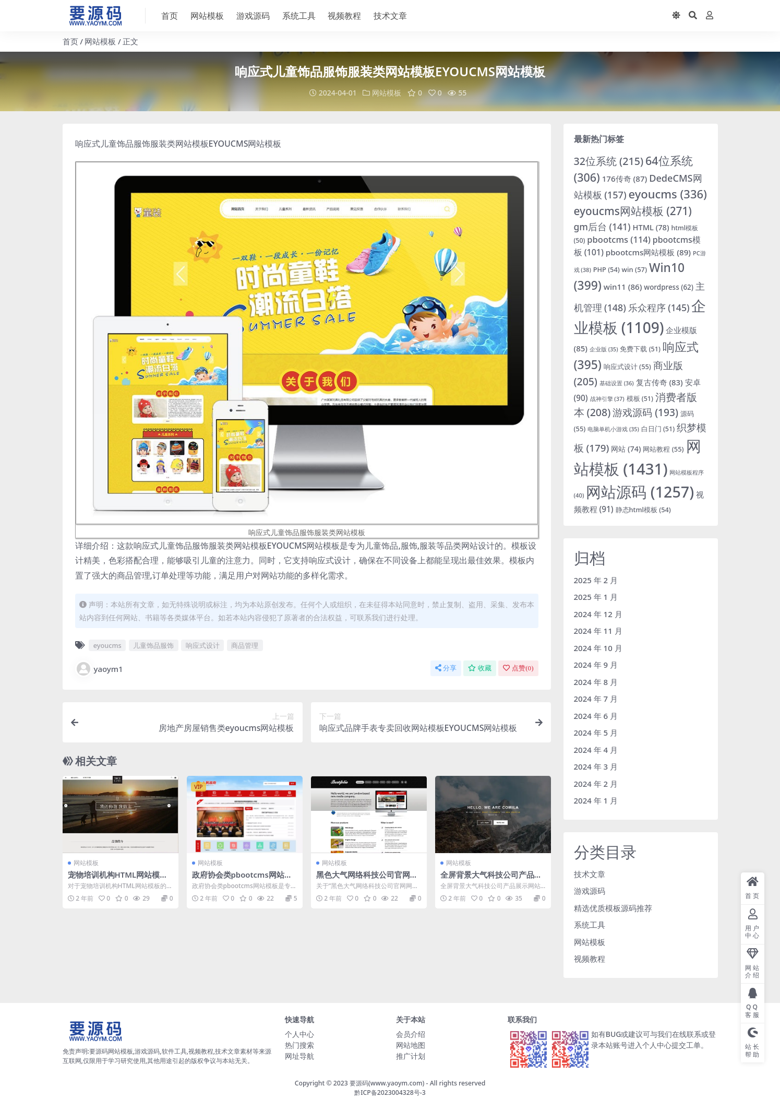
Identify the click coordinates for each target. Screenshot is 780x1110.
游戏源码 (589, 890)
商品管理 (244, 645)
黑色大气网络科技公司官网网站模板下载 (367, 879)
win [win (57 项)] (634, 269)
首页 (70, 41)
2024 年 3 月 (596, 766)
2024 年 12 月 (598, 613)
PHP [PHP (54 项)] (606, 269)
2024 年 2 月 (596, 783)
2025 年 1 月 (596, 597)
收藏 (479, 668)
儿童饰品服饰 (153, 645)
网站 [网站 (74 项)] (626, 449)
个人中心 (299, 1033)
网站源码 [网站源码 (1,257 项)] (640, 491)
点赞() (518, 668)
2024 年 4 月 (596, 749)
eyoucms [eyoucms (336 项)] (668, 194)
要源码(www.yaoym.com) (387, 1082)
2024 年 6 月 (596, 715)
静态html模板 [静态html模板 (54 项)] (643, 509)
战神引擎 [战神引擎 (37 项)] (607, 398)
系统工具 (589, 924)
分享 (446, 668)
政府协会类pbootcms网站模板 (242, 879)
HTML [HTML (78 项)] (650, 226)
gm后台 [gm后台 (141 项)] (602, 226)
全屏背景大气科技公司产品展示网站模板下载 (491, 879)
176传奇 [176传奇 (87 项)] (624, 178)
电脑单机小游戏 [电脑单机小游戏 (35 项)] (613, 428)
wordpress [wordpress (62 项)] (668, 286)
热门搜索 (299, 1044)
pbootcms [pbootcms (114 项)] (619, 239)
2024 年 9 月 (596, 664)
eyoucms (107, 645)
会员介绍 (410, 1033)
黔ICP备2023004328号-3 (390, 1092)
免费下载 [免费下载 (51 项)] (640, 349)
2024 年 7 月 (596, 698)
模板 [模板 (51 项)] (640, 398)
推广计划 (410, 1055)
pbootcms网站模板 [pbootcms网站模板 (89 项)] (648, 251)
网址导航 (299, 1055)
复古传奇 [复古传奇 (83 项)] (659, 382)
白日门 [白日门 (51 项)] (658, 428)
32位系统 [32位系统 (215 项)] (609, 160)
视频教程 (589, 958)
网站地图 (410, 1044)
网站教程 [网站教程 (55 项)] (663, 449)
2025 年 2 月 (596, 579)
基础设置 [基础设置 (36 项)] (616, 383)
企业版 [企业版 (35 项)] (604, 349)
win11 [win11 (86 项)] (623, 286)
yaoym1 (99, 668)
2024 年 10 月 (598, 647)
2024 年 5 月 (596, 732)
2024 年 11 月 (598, 630)
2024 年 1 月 (596, 800)
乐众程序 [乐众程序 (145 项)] (659, 307)
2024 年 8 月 (596, 681)
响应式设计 (203, 645)
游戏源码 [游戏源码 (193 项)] (645, 412)
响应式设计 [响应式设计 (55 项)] (627, 366)
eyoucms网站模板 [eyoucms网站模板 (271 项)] (633, 211)
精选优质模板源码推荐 (613, 907)
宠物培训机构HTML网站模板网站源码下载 (118, 879)
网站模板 (100, 41)
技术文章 (589, 873)
